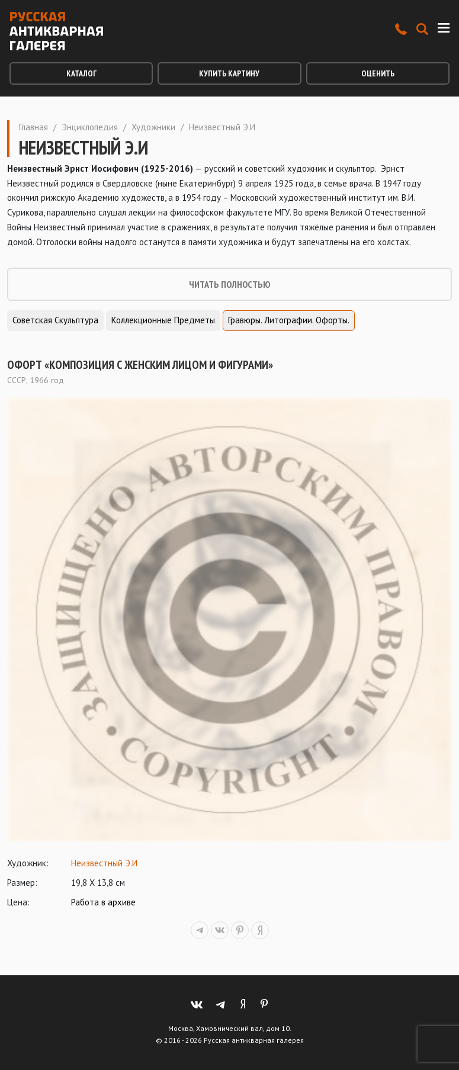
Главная (33, 127)
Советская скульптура (55, 320)
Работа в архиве (103, 902)
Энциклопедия (90, 127)
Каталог (81, 73)
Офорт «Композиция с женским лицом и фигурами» (140, 364)
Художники (153, 127)
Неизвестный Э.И (104, 863)
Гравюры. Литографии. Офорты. (288, 320)
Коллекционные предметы (163, 320)
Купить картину (229, 73)
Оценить (377, 73)
